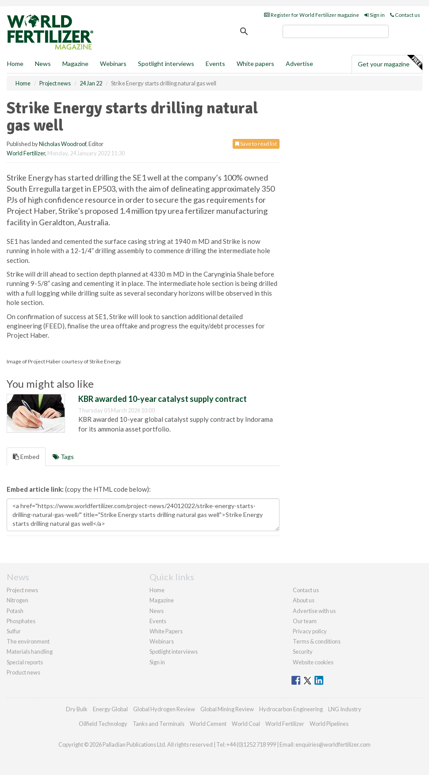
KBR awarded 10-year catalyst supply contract (162, 399)
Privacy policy (310, 631)
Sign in (374, 15)
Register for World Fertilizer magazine (311, 15)
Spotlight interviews (166, 63)
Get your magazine (390, 62)
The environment (28, 641)
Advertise (299, 63)
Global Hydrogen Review (164, 709)
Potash (15, 610)
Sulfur (14, 631)
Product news (23, 672)
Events (215, 63)
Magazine (75, 63)
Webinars (113, 63)
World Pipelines (329, 723)
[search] (336, 31)
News (156, 610)
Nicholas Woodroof (62, 143)
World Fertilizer (26, 153)
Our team (305, 621)
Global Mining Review (227, 709)
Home (15, 63)
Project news (22, 590)
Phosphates (21, 621)
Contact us (405, 15)
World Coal (246, 723)
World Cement (208, 723)
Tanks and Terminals (158, 723)
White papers (255, 63)
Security (303, 651)
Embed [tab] (26, 456)
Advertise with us (314, 610)
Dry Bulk (77, 709)
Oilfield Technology (103, 723)
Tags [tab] (63, 456)
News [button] (43, 63)
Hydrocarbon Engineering (291, 709)
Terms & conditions (317, 641)
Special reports (25, 662)
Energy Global (110, 709)
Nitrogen (17, 600)
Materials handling (30, 651)
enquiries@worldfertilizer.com (333, 744)
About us (303, 600)
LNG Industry (344, 709)
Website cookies (313, 662)
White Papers (166, 631)
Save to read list (256, 143)
